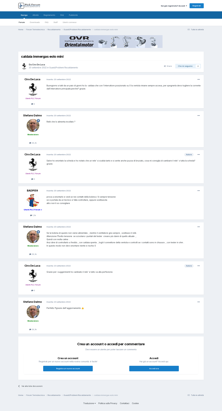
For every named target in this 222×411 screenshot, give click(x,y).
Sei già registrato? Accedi (174, 6)
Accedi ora (154, 368)
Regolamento (49, 15)
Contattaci (124, 403)
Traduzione (89, 403)
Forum (22, 22)
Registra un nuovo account (68, 368)
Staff (56, 22)
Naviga (24, 16)
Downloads (35, 22)
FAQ (46, 22)
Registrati (197, 6)
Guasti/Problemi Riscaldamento (63, 67)
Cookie (135, 403)
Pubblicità (73, 15)
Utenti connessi (69, 22)
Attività (36, 15)
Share (168, 66)
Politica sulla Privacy (107, 403)
